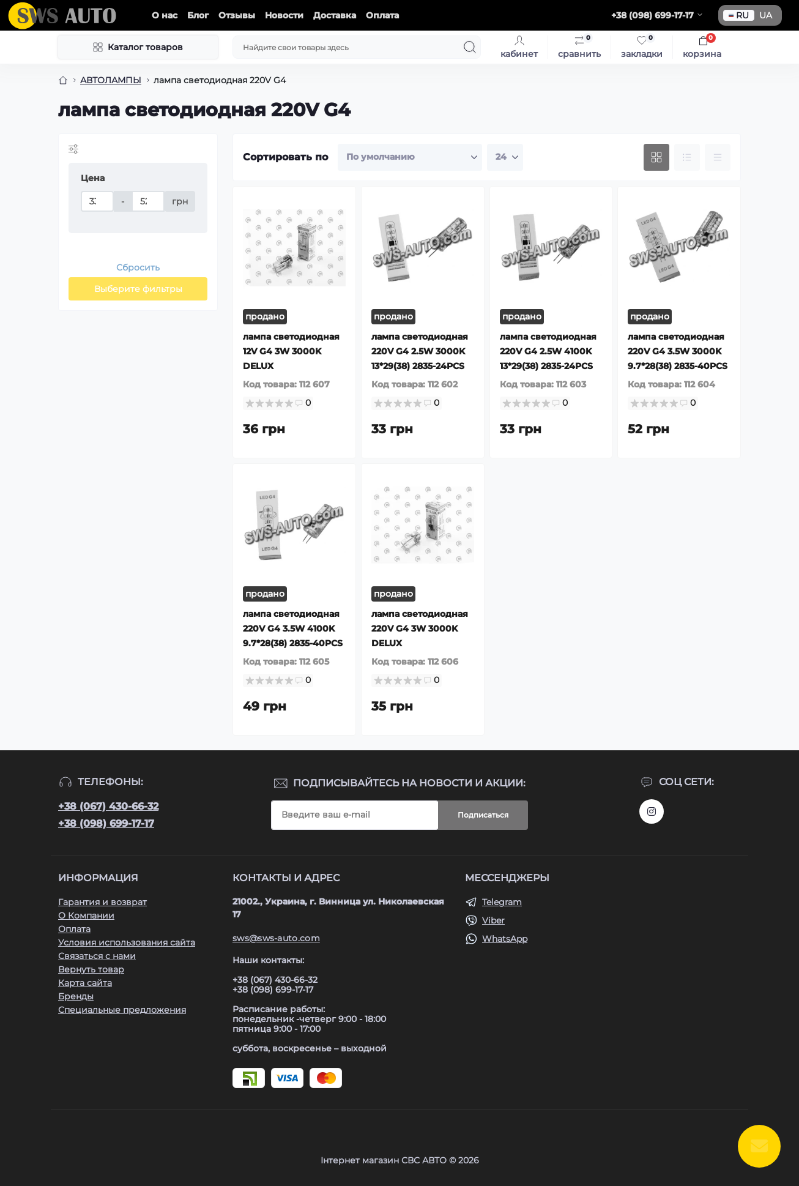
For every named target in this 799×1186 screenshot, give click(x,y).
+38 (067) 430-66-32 (108, 806)
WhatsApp (504, 939)
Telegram (502, 902)
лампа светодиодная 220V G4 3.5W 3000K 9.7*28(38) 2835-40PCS (677, 351)
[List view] (687, 157)
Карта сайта (85, 983)
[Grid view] (656, 157)
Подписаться (483, 814)
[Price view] (717, 157)
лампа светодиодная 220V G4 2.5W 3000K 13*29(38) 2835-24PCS (419, 351)
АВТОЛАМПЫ (110, 80)
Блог (198, 15)
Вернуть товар (91, 969)
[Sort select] (410, 157)
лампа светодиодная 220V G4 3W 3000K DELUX (419, 628)
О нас (164, 15)
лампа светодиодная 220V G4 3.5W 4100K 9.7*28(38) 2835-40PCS (293, 628)
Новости (284, 15)
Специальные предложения (122, 1010)
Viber (493, 920)
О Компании (86, 915)
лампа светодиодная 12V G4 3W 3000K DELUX (291, 351)
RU (739, 15)
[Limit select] (505, 157)
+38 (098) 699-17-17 (106, 823)
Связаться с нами (97, 956)
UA (765, 15)
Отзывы (236, 15)
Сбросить (138, 267)
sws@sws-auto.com (276, 938)
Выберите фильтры (138, 288)
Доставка (334, 15)
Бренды (76, 996)
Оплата (382, 15)
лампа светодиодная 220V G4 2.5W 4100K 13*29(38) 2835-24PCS (548, 351)
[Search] (470, 47)
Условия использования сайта (126, 942)
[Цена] (97, 201)
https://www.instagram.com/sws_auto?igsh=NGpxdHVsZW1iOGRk (651, 811)
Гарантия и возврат (102, 902)
